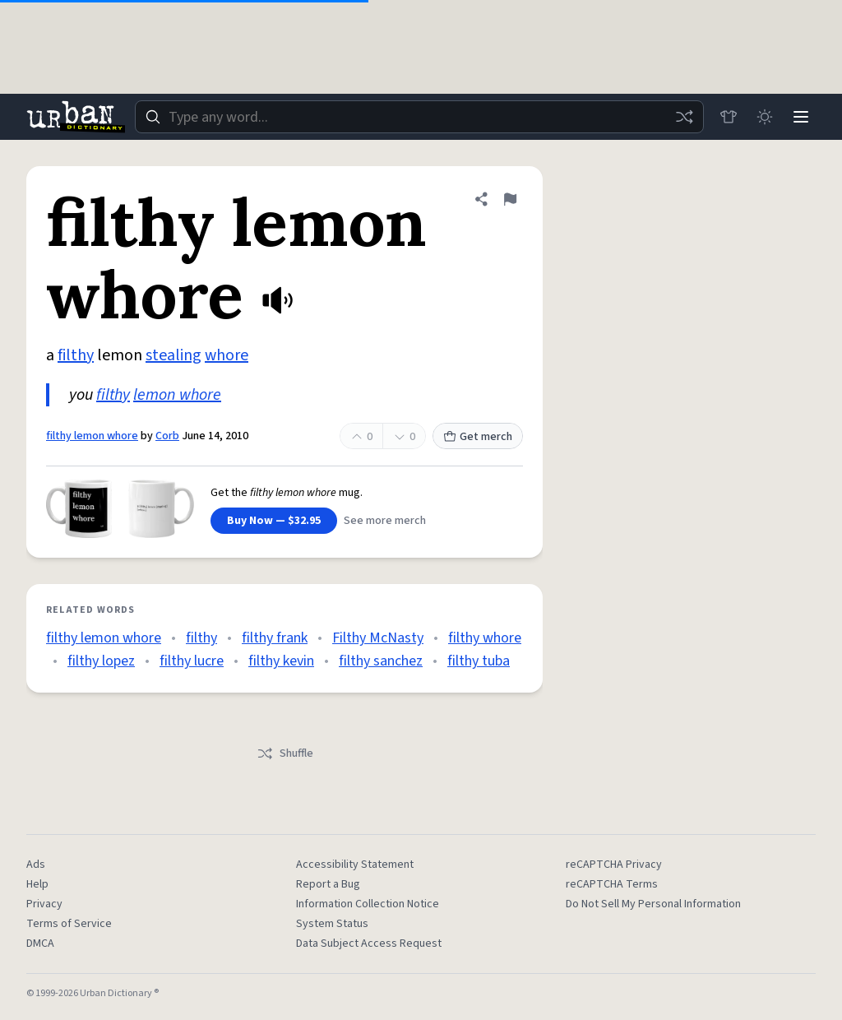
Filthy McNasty (377, 638)
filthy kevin (281, 661)
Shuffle (285, 753)
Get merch (477, 437)
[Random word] (684, 117)
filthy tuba (478, 661)
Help (37, 884)
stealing (173, 355)
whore (226, 355)
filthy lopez (101, 661)
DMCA (40, 943)
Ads (35, 864)
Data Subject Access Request (369, 943)
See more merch (385, 520)
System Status (332, 924)
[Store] (728, 117)
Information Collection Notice (367, 904)
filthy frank (275, 638)
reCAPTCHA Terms (612, 884)
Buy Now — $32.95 (274, 520)
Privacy (44, 904)
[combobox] (419, 116)
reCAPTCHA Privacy (614, 864)
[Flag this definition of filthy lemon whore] (510, 199)
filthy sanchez (381, 661)
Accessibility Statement (355, 864)
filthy (76, 355)
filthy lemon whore (92, 436)
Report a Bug (328, 884)
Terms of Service (69, 924)
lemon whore (177, 394)
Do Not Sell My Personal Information (653, 904)
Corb (167, 436)
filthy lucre (192, 661)
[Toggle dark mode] (765, 117)
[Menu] (801, 117)
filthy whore (484, 638)
